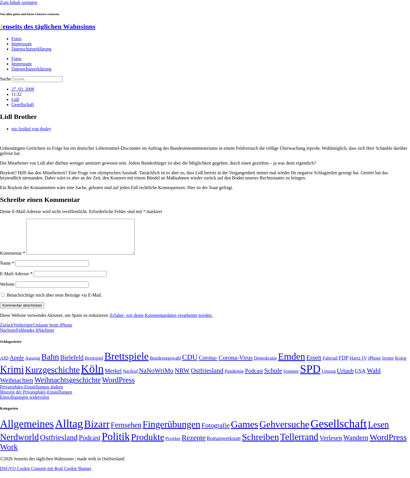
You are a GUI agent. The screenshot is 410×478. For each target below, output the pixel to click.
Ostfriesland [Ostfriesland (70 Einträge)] (58, 444)
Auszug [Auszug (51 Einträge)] (32, 365)
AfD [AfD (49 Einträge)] (4, 365)
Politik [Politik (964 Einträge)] (116, 443)
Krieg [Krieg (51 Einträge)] (400, 365)
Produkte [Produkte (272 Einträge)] (147, 444)
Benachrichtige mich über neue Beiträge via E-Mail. (54, 301)
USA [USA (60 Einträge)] (360, 378)
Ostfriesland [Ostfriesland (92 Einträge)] (207, 377)
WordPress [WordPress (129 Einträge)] (118, 386)
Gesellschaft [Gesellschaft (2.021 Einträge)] (339, 430)
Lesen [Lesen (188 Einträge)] (378, 431)
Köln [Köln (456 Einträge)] (92, 375)
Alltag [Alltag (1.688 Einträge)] (69, 430)
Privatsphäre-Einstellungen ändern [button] (31, 393)
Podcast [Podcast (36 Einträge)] (90, 444)
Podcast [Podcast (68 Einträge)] (254, 377)
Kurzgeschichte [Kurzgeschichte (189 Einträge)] (52, 377)
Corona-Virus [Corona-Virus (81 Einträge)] (236, 364)
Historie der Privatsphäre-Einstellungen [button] (36, 398)
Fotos (16, 38)
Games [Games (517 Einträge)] (244, 431)
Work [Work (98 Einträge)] (9, 453)
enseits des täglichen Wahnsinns (47, 26)
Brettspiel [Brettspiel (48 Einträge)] (94, 365)
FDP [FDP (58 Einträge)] (343, 365)
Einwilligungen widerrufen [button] (24, 404)
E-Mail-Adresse (16, 280)
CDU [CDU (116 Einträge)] (190, 364)
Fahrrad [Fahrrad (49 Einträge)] (330, 365)
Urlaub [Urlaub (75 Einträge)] (345, 377)
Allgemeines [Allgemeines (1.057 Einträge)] (27, 431)
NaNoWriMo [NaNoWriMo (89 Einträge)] (156, 377)
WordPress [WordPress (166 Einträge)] (388, 444)
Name (7, 270)
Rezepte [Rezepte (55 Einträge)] (194, 444)
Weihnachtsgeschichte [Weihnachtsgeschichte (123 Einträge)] (67, 387)
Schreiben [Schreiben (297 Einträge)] (260, 444)
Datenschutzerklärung (31, 48)
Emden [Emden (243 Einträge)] (291, 363)
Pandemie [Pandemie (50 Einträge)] (234, 378)
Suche (5, 78)
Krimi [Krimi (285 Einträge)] (12, 376)
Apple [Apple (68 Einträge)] (17, 364)
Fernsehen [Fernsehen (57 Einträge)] (126, 432)
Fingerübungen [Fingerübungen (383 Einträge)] (171, 431)
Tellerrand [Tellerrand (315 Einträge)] (299, 444)
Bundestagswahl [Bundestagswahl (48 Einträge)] (165, 365)
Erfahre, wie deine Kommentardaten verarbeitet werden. (161, 322)
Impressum (21, 43)
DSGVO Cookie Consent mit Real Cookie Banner (45, 475)
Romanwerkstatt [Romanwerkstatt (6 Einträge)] (224, 445)
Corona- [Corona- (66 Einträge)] (208, 364)
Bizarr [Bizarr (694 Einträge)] (97, 431)
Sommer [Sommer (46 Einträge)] (291, 378)
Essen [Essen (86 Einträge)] (313, 364)
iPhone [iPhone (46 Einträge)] (374, 365)
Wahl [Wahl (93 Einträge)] (374, 377)
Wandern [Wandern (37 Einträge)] (355, 444)
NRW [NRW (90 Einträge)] (182, 377)
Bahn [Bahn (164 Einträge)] (50, 363)
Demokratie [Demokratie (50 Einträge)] (265, 365)
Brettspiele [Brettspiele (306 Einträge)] (126, 363)
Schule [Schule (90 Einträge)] (273, 377)
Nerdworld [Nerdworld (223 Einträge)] (19, 444)
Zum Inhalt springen (18, 2)
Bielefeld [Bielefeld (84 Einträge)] (71, 364)
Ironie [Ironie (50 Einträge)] (388, 365)
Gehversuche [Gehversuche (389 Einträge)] (284, 431)
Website (7, 291)
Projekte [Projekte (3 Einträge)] (173, 445)
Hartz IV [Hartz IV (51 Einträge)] (358, 365)
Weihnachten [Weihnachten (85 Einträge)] (16, 387)
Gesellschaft (22, 104)
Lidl (15, 99)
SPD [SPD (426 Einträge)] (310, 376)
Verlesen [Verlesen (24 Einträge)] (330, 444)
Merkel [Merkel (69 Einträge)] (113, 377)
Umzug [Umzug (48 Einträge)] (329, 378)
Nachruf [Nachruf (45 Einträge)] (130, 378)
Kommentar (12, 260)
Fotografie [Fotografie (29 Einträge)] (216, 432)
